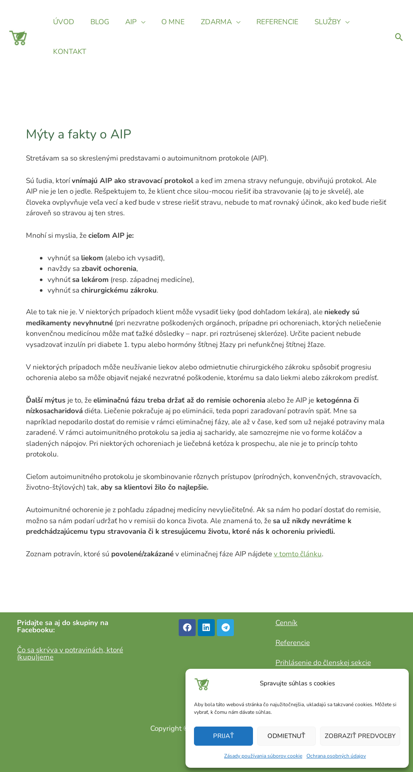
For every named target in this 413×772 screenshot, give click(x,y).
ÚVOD (62, 22)
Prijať (223, 736)
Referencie (292, 643)
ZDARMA (208, 22)
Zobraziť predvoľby (360, 736)
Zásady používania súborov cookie (263, 755)
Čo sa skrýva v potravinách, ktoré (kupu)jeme (70, 653)
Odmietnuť (286, 736)
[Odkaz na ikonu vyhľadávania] (399, 37)
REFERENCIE (268, 22)
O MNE (167, 22)
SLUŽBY (316, 22)
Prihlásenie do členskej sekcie (323, 663)
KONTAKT (68, 51)
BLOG (97, 22)
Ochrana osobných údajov (336, 755)
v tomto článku (298, 554)
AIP (126, 22)
